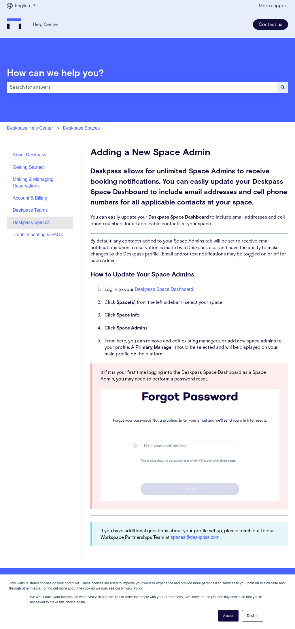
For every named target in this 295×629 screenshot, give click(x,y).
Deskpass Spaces (81, 128)
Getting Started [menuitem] (28, 167)
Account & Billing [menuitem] (30, 198)
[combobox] (142, 87)
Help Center (45, 24)
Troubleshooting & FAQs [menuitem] (38, 234)
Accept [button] (228, 616)
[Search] (282, 87)
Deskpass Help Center (30, 128)
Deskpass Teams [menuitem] (30, 210)
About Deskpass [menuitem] (29, 154)
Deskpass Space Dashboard (164, 289)
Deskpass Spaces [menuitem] (31, 222)
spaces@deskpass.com (195, 537)
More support (273, 5)
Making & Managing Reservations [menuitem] (33, 182)
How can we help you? (55, 73)
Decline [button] (252, 616)
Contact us (270, 24)
